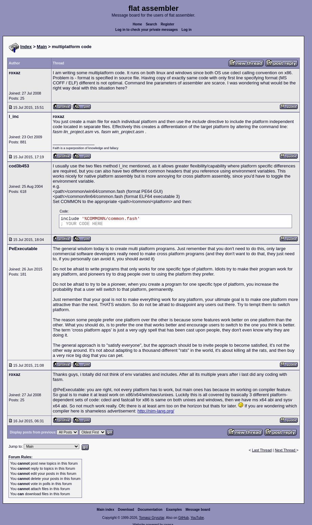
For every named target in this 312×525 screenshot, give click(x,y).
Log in (187, 30)
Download (126, 509)
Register (167, 24)
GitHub (183, 518)
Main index (106, 509)
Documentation (150, 509)
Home (137, 24)
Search (151, 24)
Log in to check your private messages (146, 30)
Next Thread (285, 450)
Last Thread (262, 450)
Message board (198, 509)
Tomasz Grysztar (151, 518)
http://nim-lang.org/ (156, 410)
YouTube (197, 518)
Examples (174, 509)
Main (42, 46)
